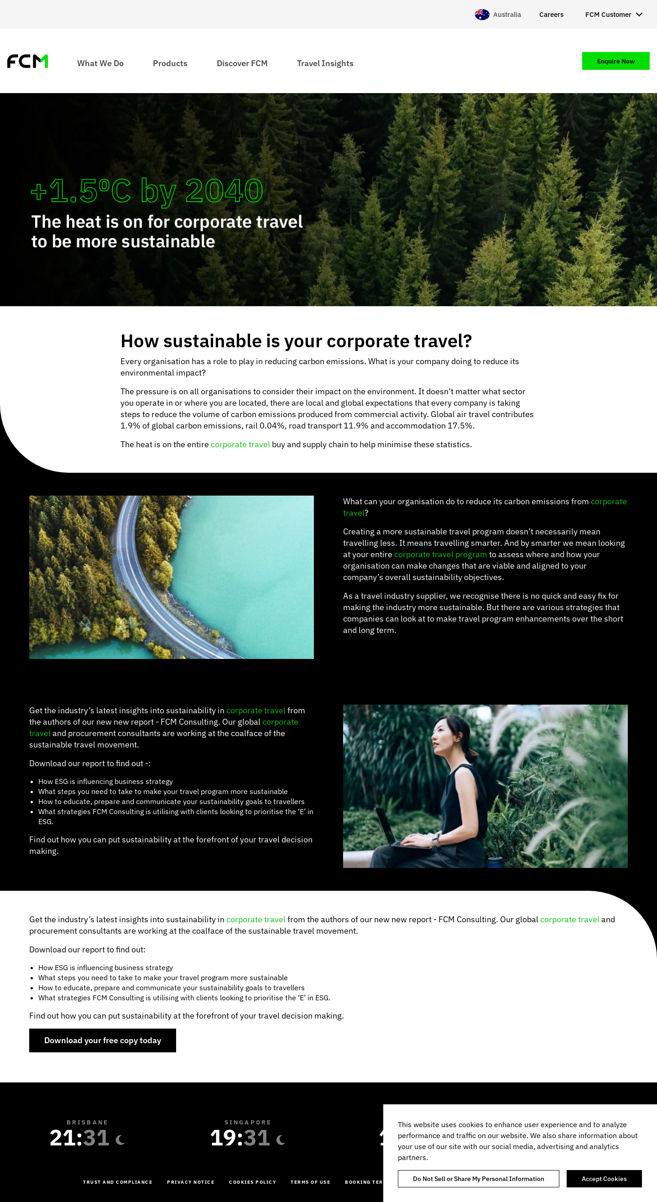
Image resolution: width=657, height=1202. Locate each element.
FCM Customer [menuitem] (608, 14)
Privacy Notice (190, 1182)
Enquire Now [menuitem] (616, 61)
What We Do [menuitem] (100, 63)
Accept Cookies (604, 1179)
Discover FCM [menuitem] (242, 63)
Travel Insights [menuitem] (325, 63)
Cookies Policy (252, 1182)
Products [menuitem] (170, 63)
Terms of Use (310, 1182)
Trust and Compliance (117, 1182)
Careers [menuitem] (551, 14)
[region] (520, 1153)
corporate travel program (440, 554)
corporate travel (240, 444)
